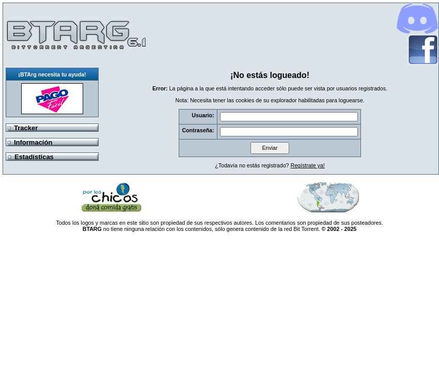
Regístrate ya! (307, 165)
